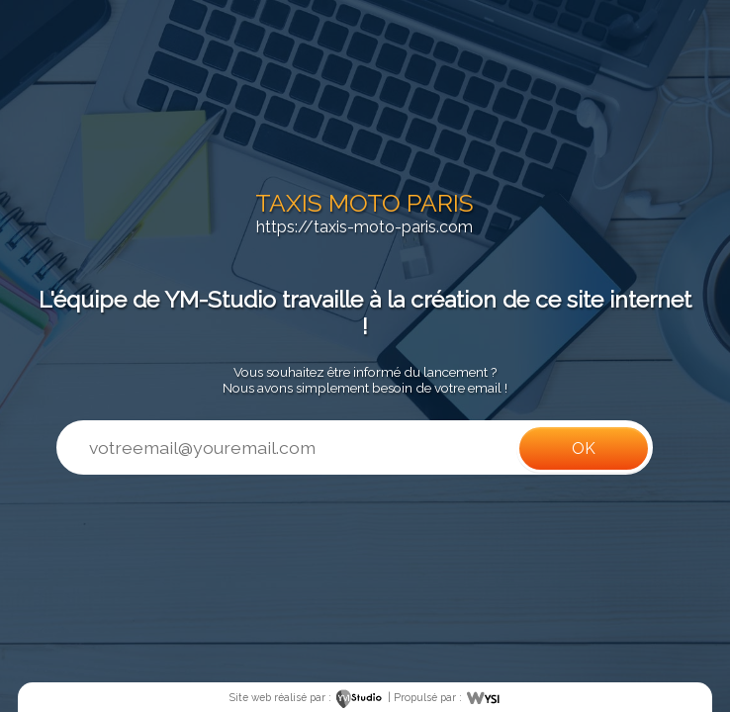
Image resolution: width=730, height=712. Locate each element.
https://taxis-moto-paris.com (364, 227)
